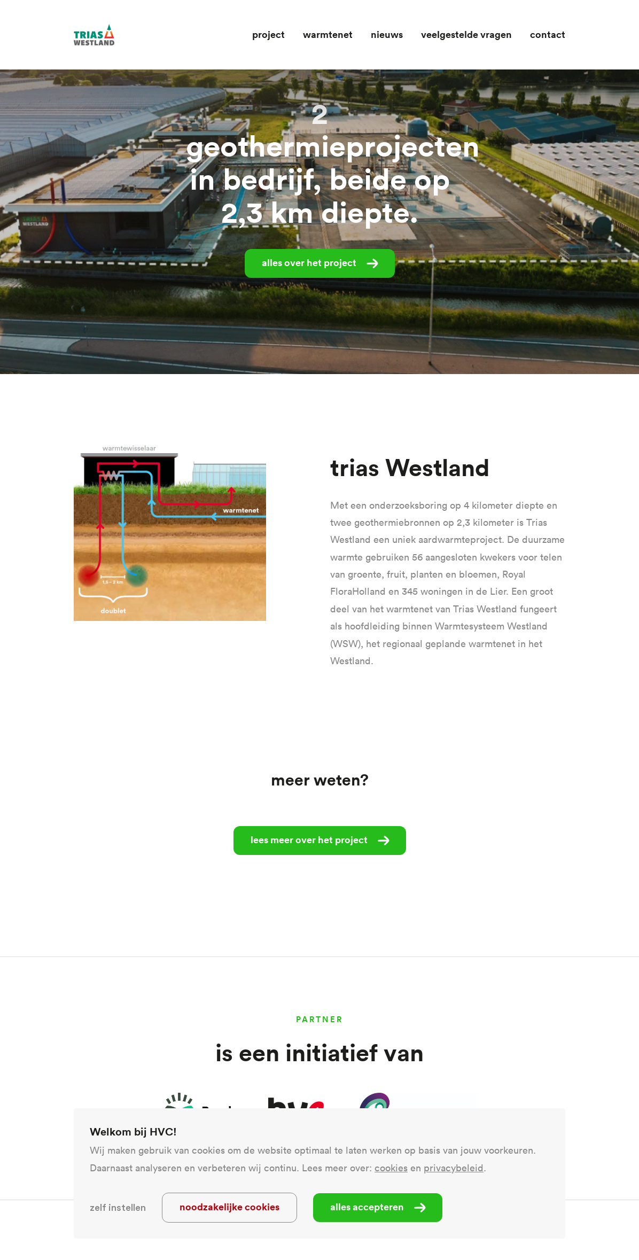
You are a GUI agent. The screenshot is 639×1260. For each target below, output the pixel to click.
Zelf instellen (118, 1207)
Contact (547, 34)
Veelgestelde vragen (466, 34)
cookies (391, 1168)
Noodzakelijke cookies (229, 1206)
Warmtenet (328, 34)
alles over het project (309, 262)
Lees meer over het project (309, 839)
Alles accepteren (367, 1206)
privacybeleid (454, 1168)
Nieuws (387, 34)
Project (268, 34)
